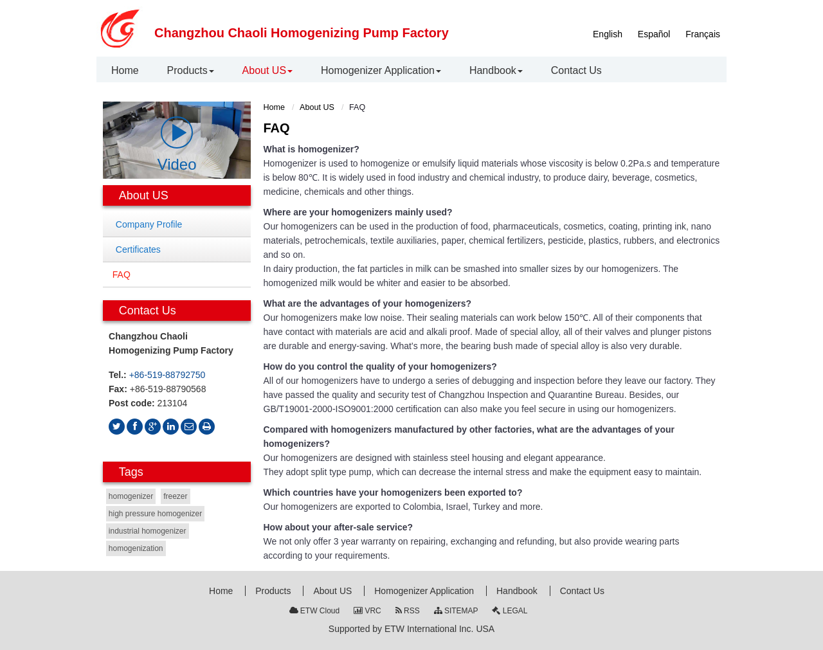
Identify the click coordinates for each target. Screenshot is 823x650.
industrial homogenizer (147, 531)
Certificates (138, 249)
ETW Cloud (314, 610)
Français (702, 34)
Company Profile (149, 224)
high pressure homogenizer (155, 513)
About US (317, 107)
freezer (175, 496)
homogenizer (131, 496)
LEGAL (509, 610)
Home (274, 107)
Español (654, 34)
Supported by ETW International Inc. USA (411, 629)
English (607, 34)
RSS (407, 610)
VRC (367, 610)
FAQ (122, 274)
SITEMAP (456, 610)
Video (177, 144)
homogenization (136, 548)
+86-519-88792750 (167, 375)
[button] (190, 70)
